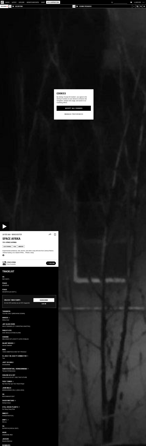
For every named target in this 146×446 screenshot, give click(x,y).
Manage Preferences (74, 114)
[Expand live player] (134, 6)
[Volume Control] (144, 6)
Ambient (21, 246)
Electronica (7, 246)
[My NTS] (137, 2)
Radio (7, 2)
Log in (44, 304)
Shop (43, 2)
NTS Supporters (53, 2)
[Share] (49, 234)
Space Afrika (11, 242)
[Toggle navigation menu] (143, 2)
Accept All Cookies (73, 108)
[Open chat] (131, 2)
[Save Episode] (55, 234)
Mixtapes (33, 2)
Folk (14, 246)
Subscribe (44, 300)
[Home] (2, 2)
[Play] (4, 226)
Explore (21, 2)
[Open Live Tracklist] (141, 6)
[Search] (112, 2)
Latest (14, 2)
